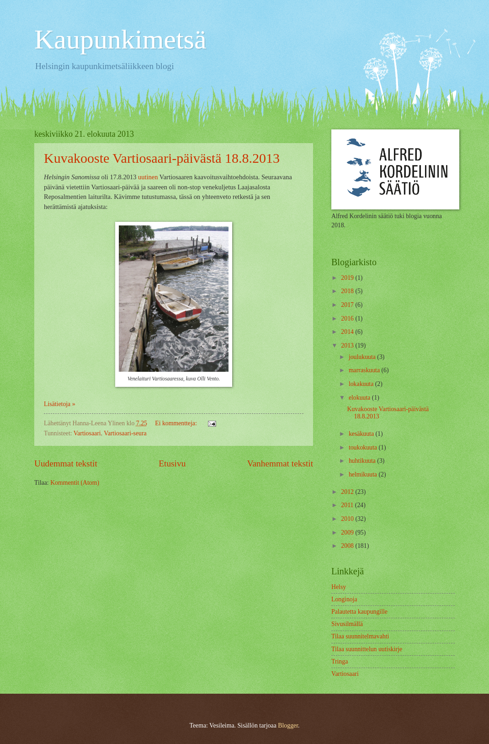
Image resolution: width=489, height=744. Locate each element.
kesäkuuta (362, 433)
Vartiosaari (87, 433)
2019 (348, 277)
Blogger (288, 725)
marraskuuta (365, 370)
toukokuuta (364, 447)
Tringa (339, 661)
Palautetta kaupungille (359, 611)
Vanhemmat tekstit (280, 463)
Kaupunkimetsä (120, 39)
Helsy (338, 586)
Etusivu (172, 463)
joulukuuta (363, 356)
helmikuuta (364, 474)
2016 (348, 318)
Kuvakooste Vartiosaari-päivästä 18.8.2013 (162, 158)
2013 (348, 345)
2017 (348, 304)
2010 (348, 518)
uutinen (148, 177)
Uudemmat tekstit (65, 463)
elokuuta (360, 397)
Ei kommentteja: (176, 423)
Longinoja (344, 599)
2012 (348, 491)
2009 (348, 532)
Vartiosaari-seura (125, 433)
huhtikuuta (363, 460)
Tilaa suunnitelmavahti (360, 636)
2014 (348, 331)
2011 (348, 505)
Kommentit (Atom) (74, 482)
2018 (348, 291)
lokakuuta (362, 383)
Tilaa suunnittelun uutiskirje (366, 649)
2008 (348, 545)
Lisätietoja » (59, 404)
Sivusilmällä (347, 624)
